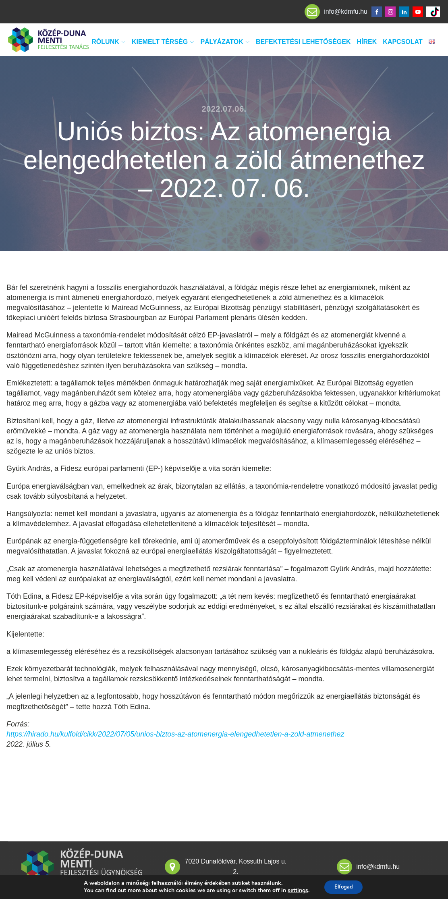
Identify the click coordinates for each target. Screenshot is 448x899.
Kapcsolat (402, 41)
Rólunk (108, 41)
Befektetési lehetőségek (303, 41)
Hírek (367, 41)
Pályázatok (225, 41)
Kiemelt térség (163, 41)
